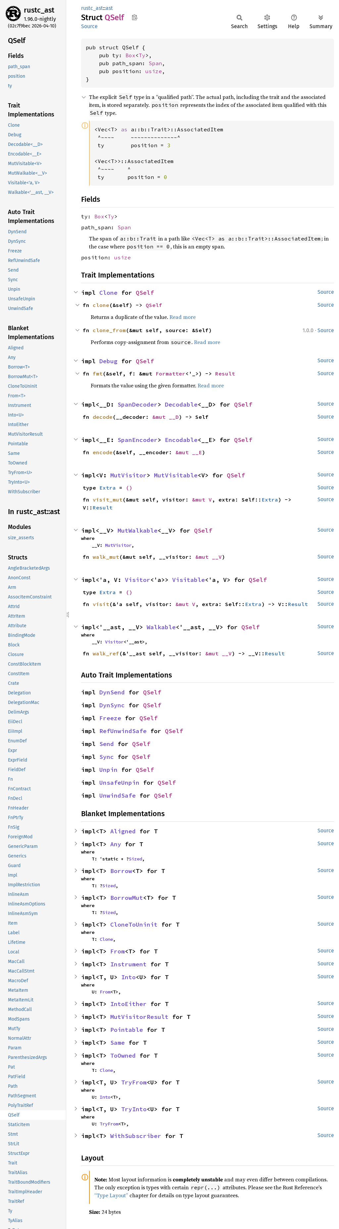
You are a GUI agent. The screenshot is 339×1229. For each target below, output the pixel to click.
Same (117, 1042)
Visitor (137, 580)
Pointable (126, 1029)
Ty (142, 55)
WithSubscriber (135, 1136)
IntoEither (128, 1004)
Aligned (123, 831)
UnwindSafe (117, 795)
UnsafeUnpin (119, 782)
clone (101, 305)
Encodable (181, 440)
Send (106, 744)
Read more (183, 317)
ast (109, 8)
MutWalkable (138, 530)
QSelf (145, 292)
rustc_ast (39, 10)
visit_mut (107, 499)
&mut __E (188, 452)
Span (155, 63)
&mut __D (165, 417)
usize (153, 71)
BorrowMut (126, 897)
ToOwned (123, 1055)
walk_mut (106, 556)
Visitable (188, 580)
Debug (108, 361)
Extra (107, 487)
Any (115, 844)
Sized (135, 859)
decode (103, 417)
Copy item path (134, 17)
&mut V (202, 499)
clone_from (109, 330)
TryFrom (134, 1082)
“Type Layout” (111, 1195)
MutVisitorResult (139, 1017)
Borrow (121, 871)
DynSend (112, 692)
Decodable (181, 404)
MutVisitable (176, 475)
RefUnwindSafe (123, 731)
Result (225, 373)
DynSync (112, 705)
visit (101, 604)
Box (130, 55)
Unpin (108, 769)
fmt (98, 373)
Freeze (110, 718)
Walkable (161, 627)
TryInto (134, 1109)
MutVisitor (128, 475)
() (129, 487)
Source (89, 26)
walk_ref (106, 653)
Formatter (170, 373)
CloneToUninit (134, 924)
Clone (108, 292)
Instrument (128, 964)
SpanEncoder (138, 440)
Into (128, 977)
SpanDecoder (138, 404)
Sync (106, 757)
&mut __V (208, 556)
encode (103, 452)
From (117, 951)
